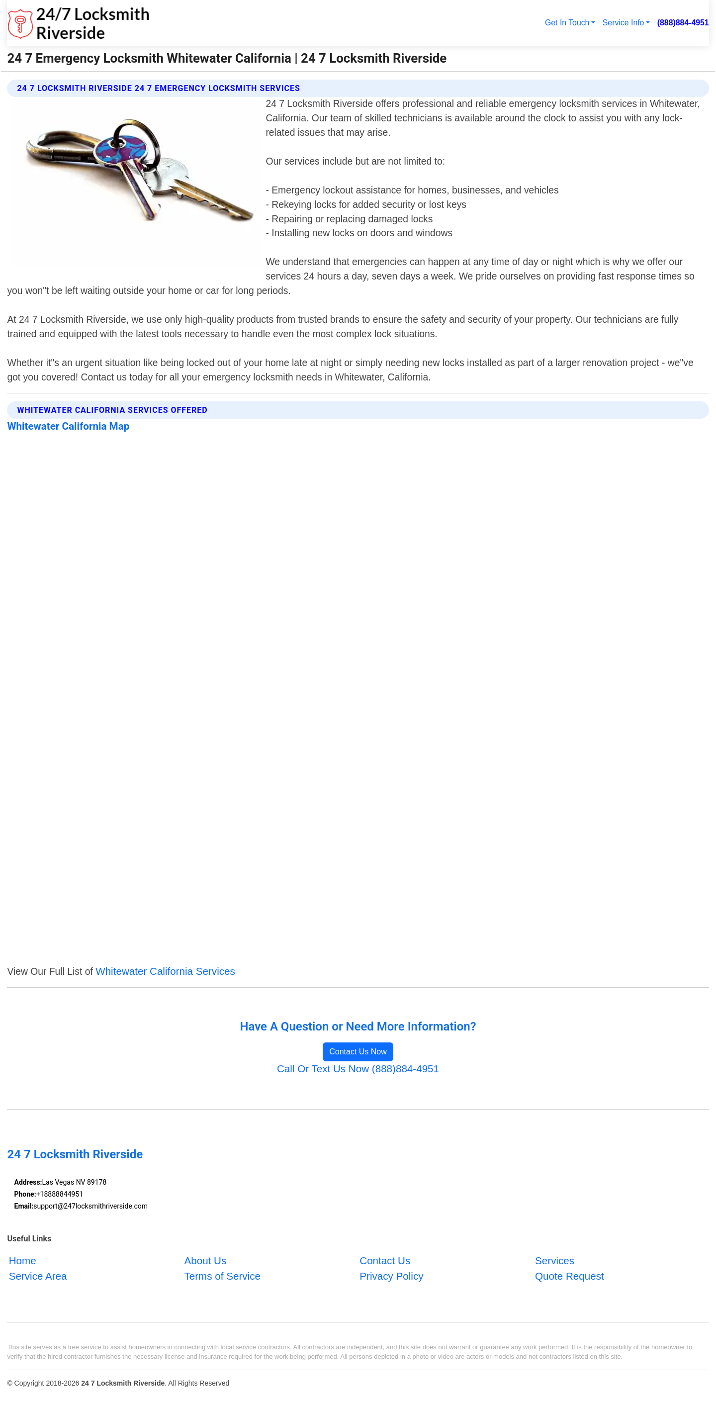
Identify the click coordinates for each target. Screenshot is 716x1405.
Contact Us (384, 1260)
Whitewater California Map (68, 426)
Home (22, 1260)
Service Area (38, 1276)
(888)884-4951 (683, 22)
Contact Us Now (358, 1051)
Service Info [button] (623, 22)
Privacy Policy (391, 1276)
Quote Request (569, 1276)
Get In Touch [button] (567, 22)
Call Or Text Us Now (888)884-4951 (358, 1068)
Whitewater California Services (165, 971)
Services (554, 1260)
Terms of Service (222, 1276)
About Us (205, 1260)
